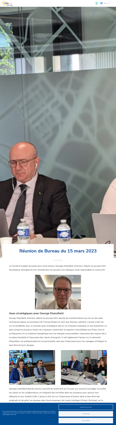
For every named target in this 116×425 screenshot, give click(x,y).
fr (105, 3)
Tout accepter (86, 420)
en (108, 3)
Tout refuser (85, 414)
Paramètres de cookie (86, 407)
